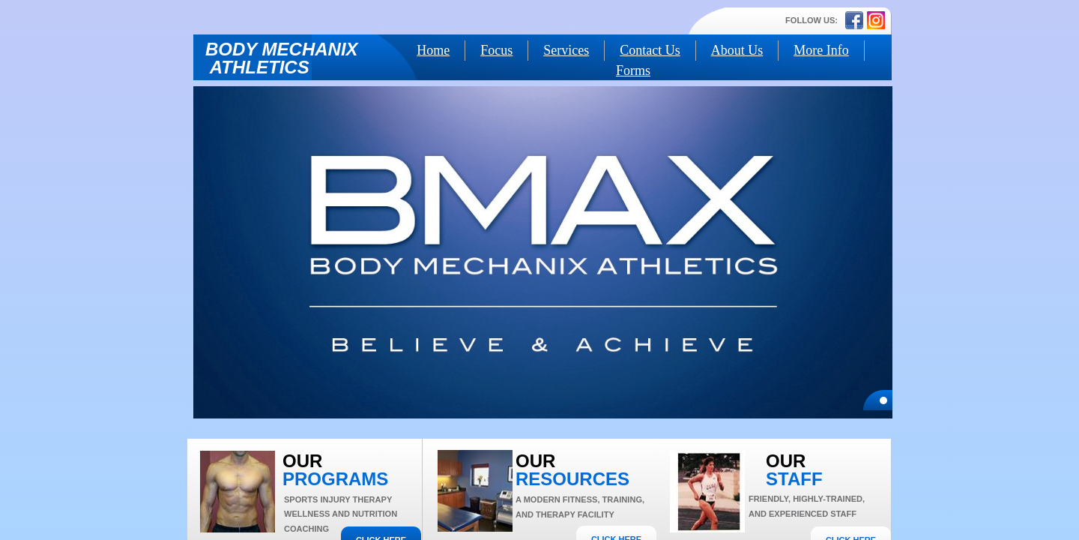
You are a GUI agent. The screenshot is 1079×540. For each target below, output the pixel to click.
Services (566, 50)
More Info (821, 50)
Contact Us (650, 50)
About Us (737, 50)
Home (433, 50)
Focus (496, 50)
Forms (633, 70)
